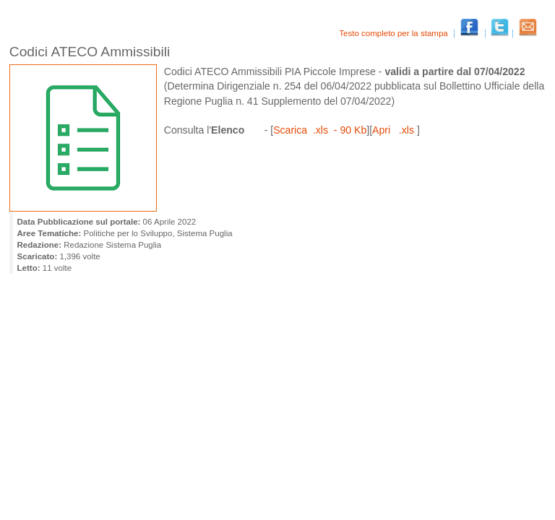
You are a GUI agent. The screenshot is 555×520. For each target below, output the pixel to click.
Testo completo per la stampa (394, 33)
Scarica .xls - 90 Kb (319, 130)
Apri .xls (394, 130)
